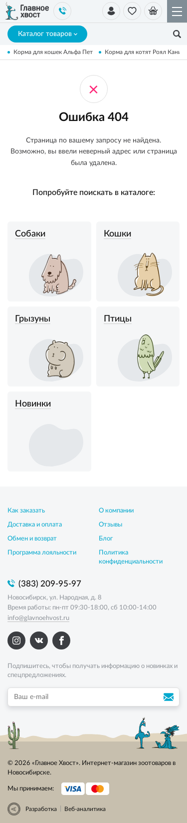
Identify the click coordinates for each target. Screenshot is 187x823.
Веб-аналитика (85, 809)
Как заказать (26, 511)
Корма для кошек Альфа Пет (53, 52)
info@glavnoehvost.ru (38, 618)
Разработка (41, 809)
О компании (116, 511)
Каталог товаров (47, 34)
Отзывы (110, 525)
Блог (106, 539)
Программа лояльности (41, 553)
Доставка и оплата (34, 525)
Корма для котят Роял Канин (145, 52)
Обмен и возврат (32, 539)
